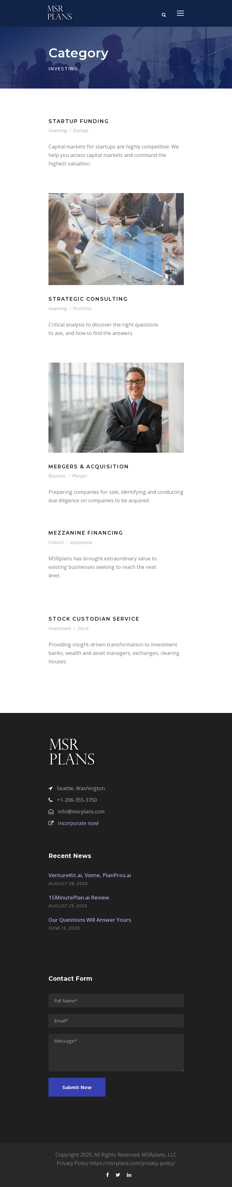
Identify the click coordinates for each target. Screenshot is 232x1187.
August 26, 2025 (68, 883)
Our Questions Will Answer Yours (89, 919)
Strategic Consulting (88, 299)
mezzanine (81, 542)
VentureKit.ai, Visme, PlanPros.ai (89, 875)
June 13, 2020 (64, 928)
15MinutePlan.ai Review (78, 897)
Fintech (56, 542)
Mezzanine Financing (85, 533)
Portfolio (82, 308)
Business (57, 475)
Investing (57, 130)
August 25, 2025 (67, 905)
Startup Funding (78, 121)
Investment (59, 628)
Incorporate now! (73, 823)
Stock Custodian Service (93, 619)
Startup (80, 130)
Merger (79, 475)
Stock (83, 628)
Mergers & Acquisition (88, 467)
